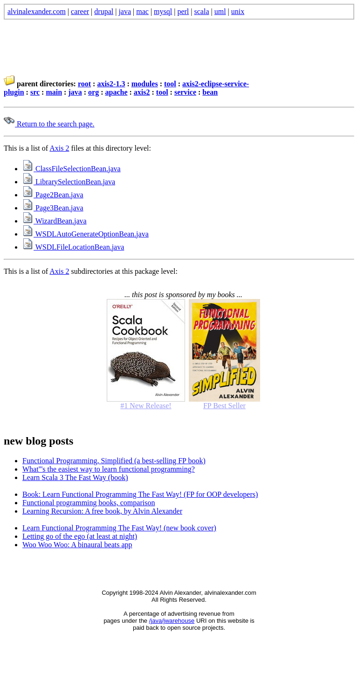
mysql (163, 11)
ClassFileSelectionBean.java (71, 169)
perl (183, 11)
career (80, 11)
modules (144, 84)
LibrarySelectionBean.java (68, 182)
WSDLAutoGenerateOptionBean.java (85, 234)
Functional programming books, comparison (88, 503)
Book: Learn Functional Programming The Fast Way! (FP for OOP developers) (140, 494)
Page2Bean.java (52, 195)
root (84, 84)
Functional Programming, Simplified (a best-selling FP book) (114, 461)
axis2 (142, 92)
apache (116, 92)
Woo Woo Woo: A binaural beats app (77, 545)
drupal (103, 11)
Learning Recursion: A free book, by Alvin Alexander (102, 511)
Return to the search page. (49, 124)
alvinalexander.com (36, 11)
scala (201, 11)
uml (220, 11)
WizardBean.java (54, 221)
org (93, 92)
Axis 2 (59, 148)
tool (170, 84)
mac (142, 11)
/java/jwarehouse (172, 620)
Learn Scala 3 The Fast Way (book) (75, 477)
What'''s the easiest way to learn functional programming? (108, 469)
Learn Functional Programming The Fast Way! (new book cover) (119, 528)
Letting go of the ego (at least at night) (79, 536)
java (124, 11)
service (185, 92)
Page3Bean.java (52, 208)
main (54, 92)
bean (210, 92)
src (35, 92)
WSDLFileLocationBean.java (73, 247)
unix (237, 11)
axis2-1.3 (111, 84)
